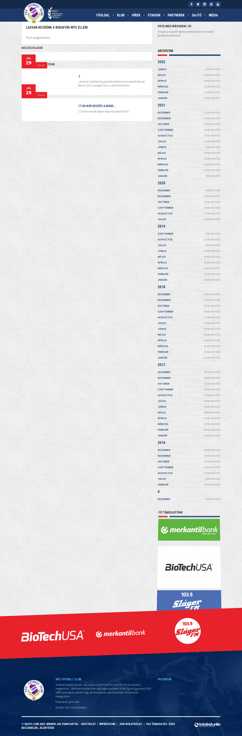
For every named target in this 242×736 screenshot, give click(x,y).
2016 (161, 442)
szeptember (189, 130)
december (189, 112)
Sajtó (196, 15)
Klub (120, 15)
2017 (161, 365)
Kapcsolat (89, 724)
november (189, 118)
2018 (161, 287)
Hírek (136, 15)
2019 (161, 226)
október (189, 124)
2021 (161, 105)
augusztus (189, 135)
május (189, 75)
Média (213, 15)
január (189, 98)
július (189, 141)
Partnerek (176, 15)
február (189, 92)
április (189, 81)
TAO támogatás (156, 724)
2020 (161, 183)
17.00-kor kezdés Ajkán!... (97, 106)
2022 (161, 62)
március (189, 86)
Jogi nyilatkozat (130, 724)
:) (79, 76)
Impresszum (107, 724)
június (189, 69)
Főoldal (103, 15)
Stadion (154, 15)
